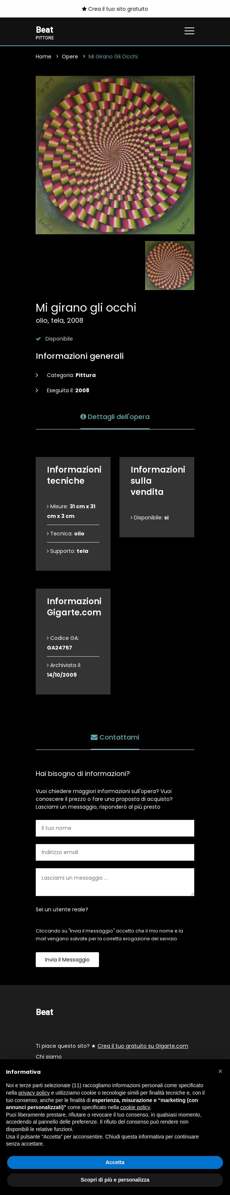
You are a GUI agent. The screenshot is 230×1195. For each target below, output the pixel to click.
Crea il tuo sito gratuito (115, 9)
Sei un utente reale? (62, 909)
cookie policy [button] (135, 1107)
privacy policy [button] (33, 1093)
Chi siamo (49, 1057)
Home (43, 56)
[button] (220, 1071)
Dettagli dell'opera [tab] (115, 416)
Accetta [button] (115, 1162)
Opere (70, 56)
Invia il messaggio (67, 959)
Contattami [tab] (115, 737)
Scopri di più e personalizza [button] (115, 1180)
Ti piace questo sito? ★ (112, 1046)
